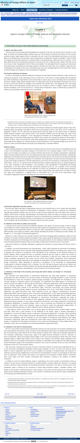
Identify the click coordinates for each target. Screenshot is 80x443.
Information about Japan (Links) (37, 428)
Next (42, 22)
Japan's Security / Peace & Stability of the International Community (64, 412)
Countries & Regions (46, 10)
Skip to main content (46, 2)
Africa (7, 434)
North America (9, 428)
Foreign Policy (32, 10)
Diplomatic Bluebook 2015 (31, 13)
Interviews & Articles (35, 414)
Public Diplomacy (59, 417)
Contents (36, 397)
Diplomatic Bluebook (18, 13)
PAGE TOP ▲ (71, 394)
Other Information (34, 416)
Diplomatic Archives (10, 417)
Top (2, 13)
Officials (7, 411)
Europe (7, 431)
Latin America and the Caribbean (12, 430)
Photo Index (43, 397)
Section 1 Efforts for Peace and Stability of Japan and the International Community (28, 14)
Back (38, 22)
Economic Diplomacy (60, 415)
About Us (15, 10)
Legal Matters (7, 438)
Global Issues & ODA (60, 413)
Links (60, 2)
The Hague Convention (35, 430)
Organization (8, 412)
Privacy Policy (23, 438)
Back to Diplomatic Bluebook (8, 402)
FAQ (53, 2)
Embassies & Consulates (11, 416)
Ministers (7, 409)
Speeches (33, 412)
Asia (6, 425)
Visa (32, 425)
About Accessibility (15, 438)
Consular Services (61, 10)
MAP (34, 441)
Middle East (8, 433)
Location (7, 414)
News (23, 10)
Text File (7, 394)
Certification (33, 426)
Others (57, 418)
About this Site (9, 419)
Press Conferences (35, 411)
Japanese (66, 2)
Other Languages (75, 2)
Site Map (56, 2)
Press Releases (34, 409)
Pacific (7, 426)
